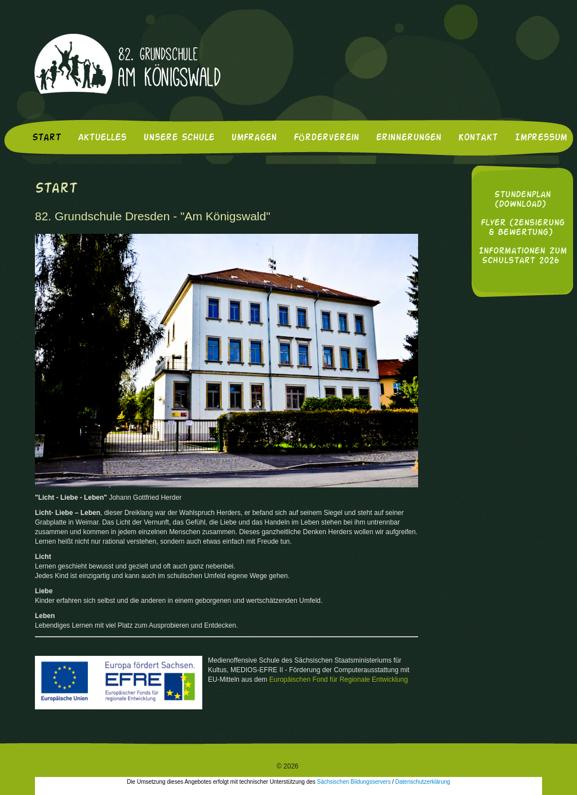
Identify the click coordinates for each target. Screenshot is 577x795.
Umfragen (254, 138)
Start (46, 138)
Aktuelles (102, 138)
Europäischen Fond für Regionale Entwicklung (338, 679)
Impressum (540, 138)
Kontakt (478, 138)
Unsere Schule (178, 138)
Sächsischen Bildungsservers (354, 782)
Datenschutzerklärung (423, 782)
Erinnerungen (408, 138)
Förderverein (326, 138)
